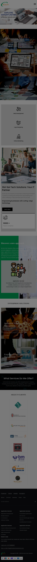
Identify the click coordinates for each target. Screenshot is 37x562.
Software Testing (5, 520)
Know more (6, 335)
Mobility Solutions (5, 515)
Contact (8, 497)
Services (14, 497)
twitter (10, 493)
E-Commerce (4, 518)
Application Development (7, 513)
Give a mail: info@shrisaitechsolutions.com (12, 548)
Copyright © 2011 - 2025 (11, 553)
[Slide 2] (18, 22)
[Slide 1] (16, 22)
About (2, 497)
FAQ (24, 497)
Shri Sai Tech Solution (27, 553)
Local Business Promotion (25, 522)
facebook (3, 493)
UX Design (3, 534)
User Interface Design (25, 528)
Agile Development (5, 532)
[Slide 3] (21, 22)
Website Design (23, 530)
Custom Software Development (8, 528)
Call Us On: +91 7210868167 (8, 545)
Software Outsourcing (6, 530)
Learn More (7, 209)
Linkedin (16, 493)
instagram (22, 493)
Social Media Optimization (26, 513)
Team (20, 497)
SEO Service (22, 515)
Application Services (18, 281)
